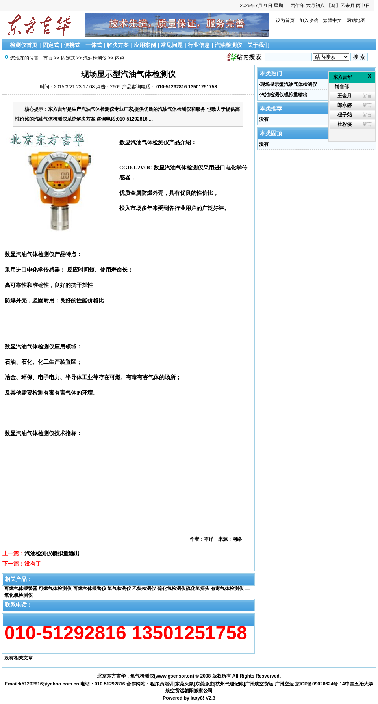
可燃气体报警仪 (89, 588)
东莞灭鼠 (184, 684)
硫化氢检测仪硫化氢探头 (183, 588)
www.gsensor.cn (174, 676)
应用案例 (145, 45)
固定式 (51, 45)
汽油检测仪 (228, 45)
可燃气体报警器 (20, 588)
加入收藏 (308, 20)
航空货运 (174, 690)
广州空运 (284, 684)
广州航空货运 (259, 684)
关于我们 (258, 45)
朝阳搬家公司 (198, 690)
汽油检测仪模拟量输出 (52, 553)
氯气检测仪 (119, 588)
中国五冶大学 (359, 684)
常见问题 (172, 45)
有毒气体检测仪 (227, 588)
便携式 (72, 45)
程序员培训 (162, 684)
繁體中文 (332, 20)
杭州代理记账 (229, 684)
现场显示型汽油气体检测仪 (288, 84)
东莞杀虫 (204, 684)
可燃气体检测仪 (55, 588)
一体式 (93, 45)
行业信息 (199, 45)
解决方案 (118, 45)
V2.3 (210, 698)
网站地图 (355, 20)
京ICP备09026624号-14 (320, 684)
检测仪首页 (23, 45)
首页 (48, 58)
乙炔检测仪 (144, 588)
